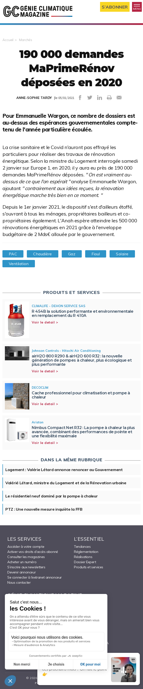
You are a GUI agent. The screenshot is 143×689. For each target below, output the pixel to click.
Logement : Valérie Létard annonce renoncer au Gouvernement (64, 469)
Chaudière (42, 253)
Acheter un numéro (21, 562)
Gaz (71, 253)
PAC (13, 253)
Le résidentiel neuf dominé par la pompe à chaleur (51, 496)
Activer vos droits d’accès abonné (32, 551)
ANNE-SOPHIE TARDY (34, 98)
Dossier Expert (85, 562)
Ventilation (19, 263)
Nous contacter (19, 582)
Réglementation (86, 551)
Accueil (7, 40)
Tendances (82, 546)
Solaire (122, 253)
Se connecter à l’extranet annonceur (34, 577)
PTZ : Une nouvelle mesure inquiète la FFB (43, 509)
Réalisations (83, 557)
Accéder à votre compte (25, 546)
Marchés (25, 40)
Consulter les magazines (26, 557)
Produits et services (88, 567)
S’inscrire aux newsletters (26, 567)
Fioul (96, 253)
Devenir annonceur (21, 572)
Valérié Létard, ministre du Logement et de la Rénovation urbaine (65, 482)
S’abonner (115, 7)
